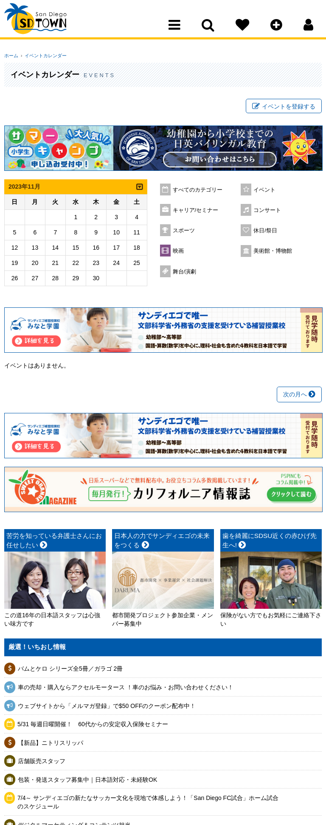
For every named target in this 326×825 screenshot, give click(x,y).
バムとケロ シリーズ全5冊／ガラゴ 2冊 (70, 670)
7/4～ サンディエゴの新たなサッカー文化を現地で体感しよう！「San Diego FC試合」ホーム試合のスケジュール (147, 803)
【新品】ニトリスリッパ (50, 744)
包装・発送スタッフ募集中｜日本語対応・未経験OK (87, 781)
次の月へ (299, 396)
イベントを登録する (283, 107)
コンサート (267, 212)
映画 (178, 252)
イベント (264, 191)
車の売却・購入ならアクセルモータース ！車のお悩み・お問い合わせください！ (125, 688)
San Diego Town (41, 23)
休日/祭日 (265, 232)
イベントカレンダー (43, 55)
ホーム (11, 55)
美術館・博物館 (272, 252)
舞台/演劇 (185, 273)
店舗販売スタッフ (41, 762)
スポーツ (184, 232)
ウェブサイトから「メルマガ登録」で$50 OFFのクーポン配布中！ (107, 707)
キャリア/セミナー (196, 212)
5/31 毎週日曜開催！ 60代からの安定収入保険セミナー (92, 725)
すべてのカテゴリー (197, 191)
